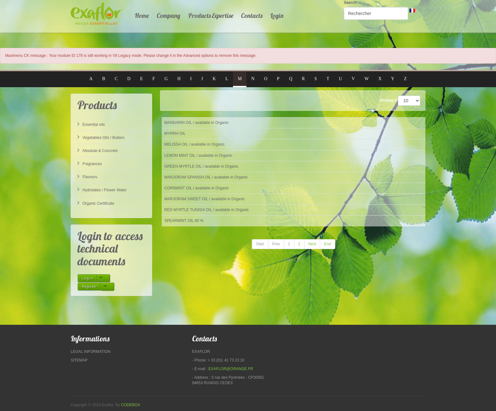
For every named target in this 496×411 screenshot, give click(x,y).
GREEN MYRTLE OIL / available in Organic (201, 166)
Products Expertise (210, 15)
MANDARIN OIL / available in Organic (196, 122)
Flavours (87, 176)
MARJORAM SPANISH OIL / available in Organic (206, 177)
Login (276, 15)
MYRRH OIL (175, 133)
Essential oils (91, 124)
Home (142, 15)
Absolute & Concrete (97, 150)
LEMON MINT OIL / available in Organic (198, 155)
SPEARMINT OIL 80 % (184, 220)
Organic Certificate (95, 203)
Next (312, 244)
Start (260, 244)
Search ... (352, 2)
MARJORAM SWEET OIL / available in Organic (204, 199)
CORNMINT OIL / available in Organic (196, 188)
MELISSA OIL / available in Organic (194, 144)
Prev (276, 244)
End (327, 244)
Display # (388, 100)
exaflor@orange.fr (230, 369)
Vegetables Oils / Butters (100, 137)
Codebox (130, 405)
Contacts (251, 15)
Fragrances (89, 163)
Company (168, 15)
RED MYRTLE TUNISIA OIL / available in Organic (206, 210)
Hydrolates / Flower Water (102, 189)
